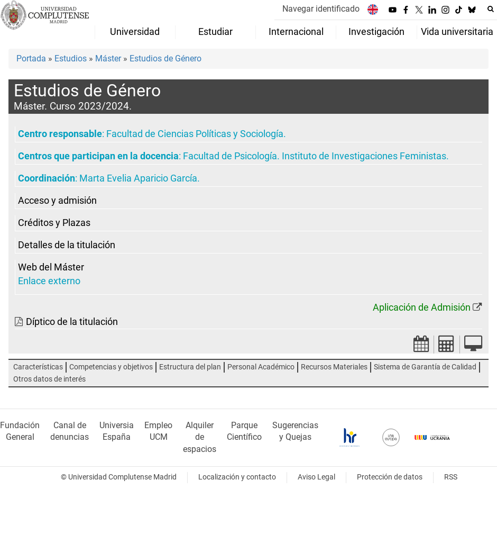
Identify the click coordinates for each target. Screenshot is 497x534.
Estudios (70, 58)
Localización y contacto (237, 477)
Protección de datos (389, 477)
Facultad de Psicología (230, 156)
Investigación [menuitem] (376, 31)
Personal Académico (260, 367)
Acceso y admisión (57, 200)
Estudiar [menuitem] (215, 31)
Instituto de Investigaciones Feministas (364, 156)
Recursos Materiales (334, 367)
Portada (31, 58)
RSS (450, 477)
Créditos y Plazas (54, 223)
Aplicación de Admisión (422, 307)
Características (38, 367)
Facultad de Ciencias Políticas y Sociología (194, 134)
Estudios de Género (165, 58)
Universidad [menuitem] (135, 31)
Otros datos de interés (49, 379)
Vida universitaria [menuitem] (457, 31)
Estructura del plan (190, 367)
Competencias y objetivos (111, 367)
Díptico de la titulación (72, 321)
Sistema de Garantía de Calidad (425, 367)
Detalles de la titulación (66, 245)
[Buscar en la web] (490, 9)
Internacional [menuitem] (296, 31)
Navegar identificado (321, 9)
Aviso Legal (316, 477)
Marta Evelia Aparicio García (138, 178)
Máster (108, 58)
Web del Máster (51, 267)
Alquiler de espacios (199, 437)
